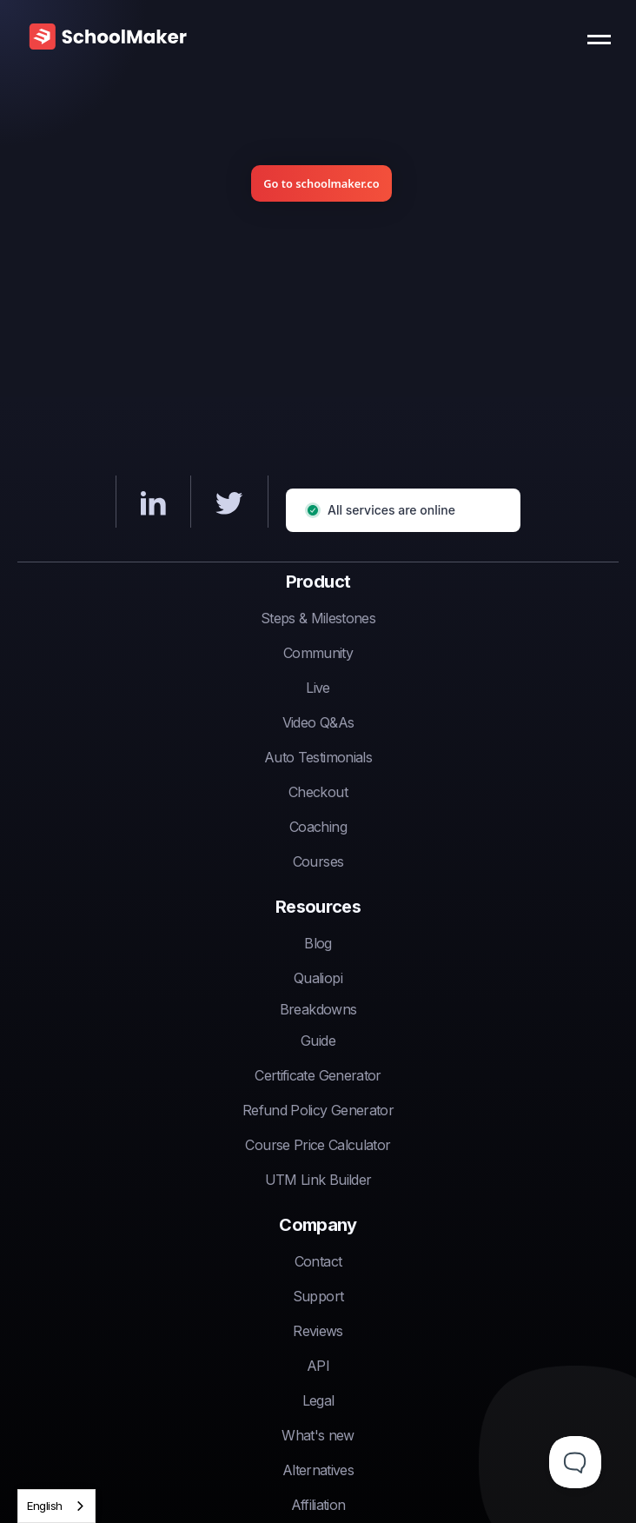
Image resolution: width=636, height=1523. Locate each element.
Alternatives (318, 1470)
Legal (318, 1400)
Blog (317, 943)
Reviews (317, 1331)
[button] (603, 34)
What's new (318, 1435)
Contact (318, 1261)
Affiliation (318, 1504)
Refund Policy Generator (318, 1110)
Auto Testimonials (318, 757)
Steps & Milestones (318, 618)
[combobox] (56, 1506)
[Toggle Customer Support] (575, 1462)
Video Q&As (318, 722)
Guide (318, 1040)
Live (317, 687)
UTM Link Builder (318, 1179)
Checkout (318, 792)
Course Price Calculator (317, 1145)
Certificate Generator (318, 1075)
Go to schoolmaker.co (321, 183)
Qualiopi (318, 978)
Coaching (318, 826)
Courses (318, 861)
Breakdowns (318, 1009)
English (45, 1506)
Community (318, 653)
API (318, 1365)
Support (318, 1296)
